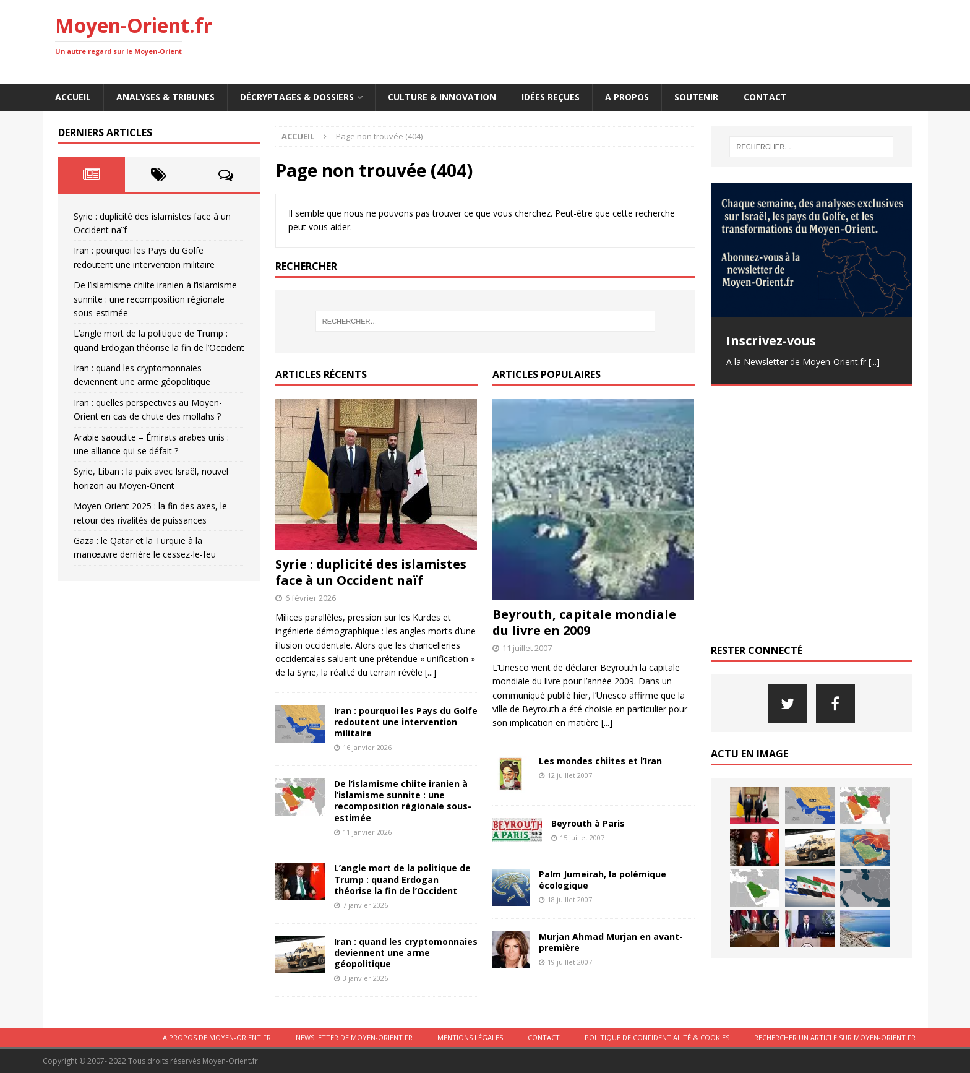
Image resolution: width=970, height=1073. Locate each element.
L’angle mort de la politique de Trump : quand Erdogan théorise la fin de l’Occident (402, 879)
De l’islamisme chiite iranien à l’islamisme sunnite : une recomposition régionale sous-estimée (402, 801)
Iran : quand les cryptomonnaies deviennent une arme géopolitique (406, 953)
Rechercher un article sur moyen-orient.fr (835, 1037)
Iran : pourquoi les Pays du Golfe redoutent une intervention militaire (406, 722)
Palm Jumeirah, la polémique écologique (602, 879)
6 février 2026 (310, 597)
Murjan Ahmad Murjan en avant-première (611, 942)
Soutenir (696, 97)
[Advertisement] (690, 40)
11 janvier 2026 (367, 832)
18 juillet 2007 (569, 899)
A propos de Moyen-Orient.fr (217, 1037)
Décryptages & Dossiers (297, 97)
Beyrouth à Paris (588, 823)
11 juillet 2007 (527, 647)
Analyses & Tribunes (165, 97)
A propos (627, 97)
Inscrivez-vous (771, 340)
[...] (430, 672)
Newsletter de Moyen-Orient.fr (354, 1037)
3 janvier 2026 (365, 978)
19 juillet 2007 (569, 962)
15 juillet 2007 (582, 837)
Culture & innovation (442, 97)
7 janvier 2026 (365, 905)
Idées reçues (550, 97)
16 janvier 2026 (367, 747)
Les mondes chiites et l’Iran (600, 761)
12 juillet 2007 (569, 775)
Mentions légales (470, 1037)
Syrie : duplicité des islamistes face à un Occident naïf (370, 572)
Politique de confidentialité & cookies (657, 1037)
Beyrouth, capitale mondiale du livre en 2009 (584, 622)
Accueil (73, 97)
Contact (765, 97)
